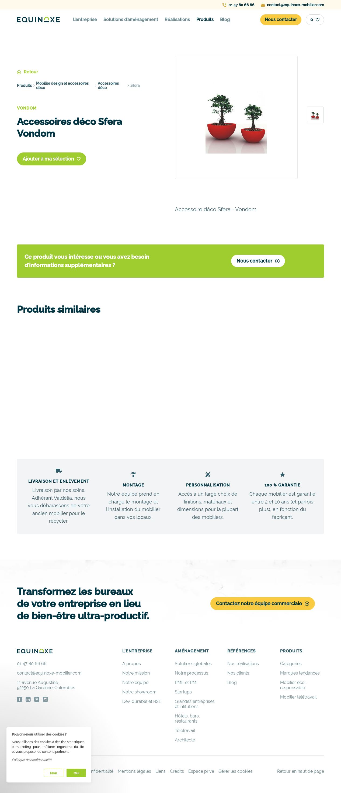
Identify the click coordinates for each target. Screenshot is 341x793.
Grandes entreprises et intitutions (195, 706)
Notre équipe (135, 684)
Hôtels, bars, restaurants (187, 720)
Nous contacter (257, 261)
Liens (160, 773)
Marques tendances (300, 675)
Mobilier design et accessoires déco (62, 85)
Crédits (177, 773)
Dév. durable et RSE (141, 703)
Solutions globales (193, 665)
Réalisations (177, 19)
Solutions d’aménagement (130, 19)
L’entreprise (85, 19)
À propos (131, 665)
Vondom (27, 107)
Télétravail (185, 732)
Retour (27, 71)
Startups (183, 693)
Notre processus (191, 675)
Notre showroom (139, 693)
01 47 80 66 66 (238, 5)
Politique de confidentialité (31, 760)
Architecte (185, 741)
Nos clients (238, 675)
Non (53, 773)
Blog (225, 19)
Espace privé (201, 773)
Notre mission (136, 675)
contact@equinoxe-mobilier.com (292, 5)
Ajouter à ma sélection (52, 159)
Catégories (291, 665)
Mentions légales (134, 773)
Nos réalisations (243, 665)
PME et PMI (186, 684)
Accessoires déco (108, 85)
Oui (76, 773)
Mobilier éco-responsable (293, 687)
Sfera (135, 85)
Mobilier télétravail (298, 699)
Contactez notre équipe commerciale (262, 605)
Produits (205, 19)
